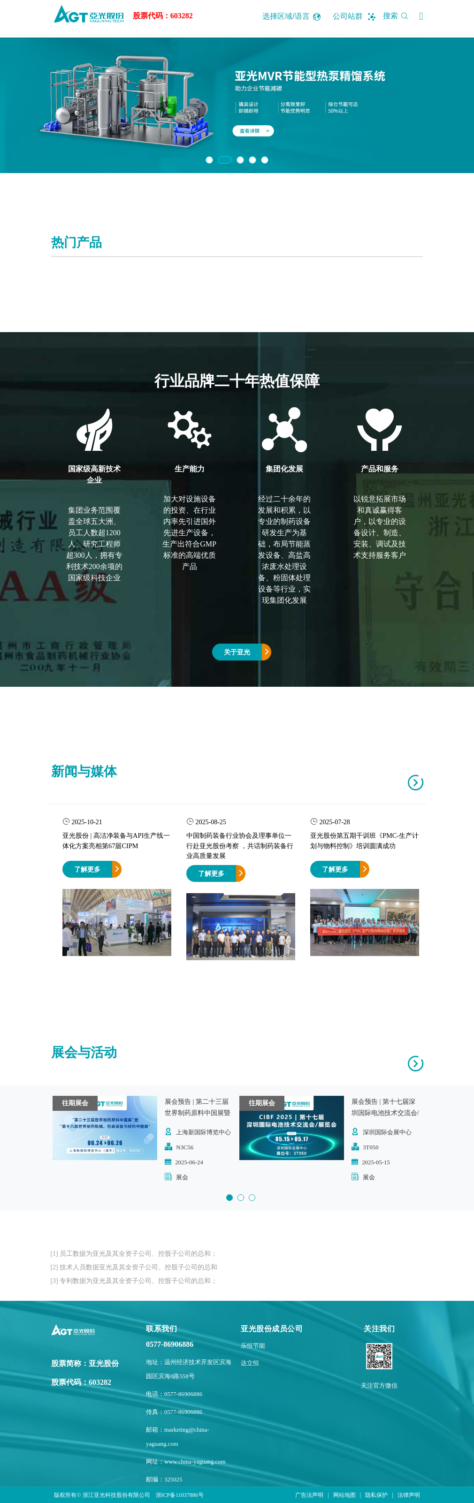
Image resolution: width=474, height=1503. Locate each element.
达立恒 (250, 1363)
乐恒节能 (253, 1346)
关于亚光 (237, 652)
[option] (237, 105)
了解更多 (87, 869)
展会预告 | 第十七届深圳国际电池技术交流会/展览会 (385, 1113)
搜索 (397, 16)
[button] (421, 16)
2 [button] (225, 160)
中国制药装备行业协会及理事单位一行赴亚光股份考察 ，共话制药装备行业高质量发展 (239, 845)
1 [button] (209, 160)
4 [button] (252, 160)
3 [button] (240, 160)
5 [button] (264, 160)
